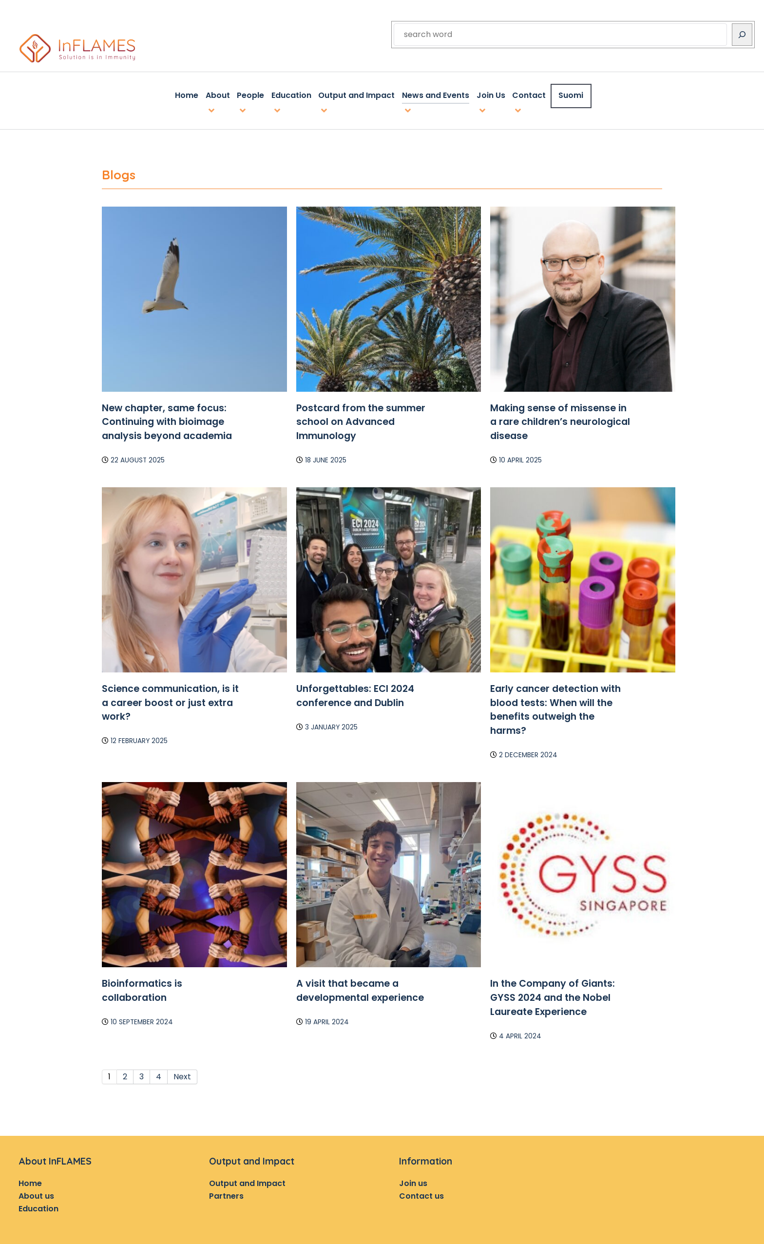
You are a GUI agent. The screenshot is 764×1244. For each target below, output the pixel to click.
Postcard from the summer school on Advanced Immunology (360, 419)
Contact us (421, 1194)
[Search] (742, 34)
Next (182, 1074)
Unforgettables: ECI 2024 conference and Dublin (355, 694)
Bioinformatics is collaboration (142, 988)
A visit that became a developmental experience (360, 988)
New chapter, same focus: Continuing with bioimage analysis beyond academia (167, 419)
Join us (413, 1181)
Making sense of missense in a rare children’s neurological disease (560, 419)
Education (38, 1206)
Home (30, 1181)
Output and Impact (247, 1181)
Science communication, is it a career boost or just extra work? (170, 701)
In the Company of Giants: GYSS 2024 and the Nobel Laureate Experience (552, 995)
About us (36, 1194)
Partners (226, 1194)
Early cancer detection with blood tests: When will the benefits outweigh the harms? (555, 707)
